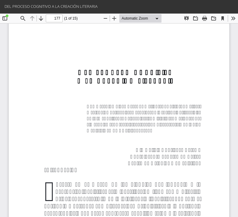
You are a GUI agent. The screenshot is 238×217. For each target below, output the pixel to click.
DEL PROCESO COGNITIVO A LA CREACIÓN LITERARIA (51, 6)
